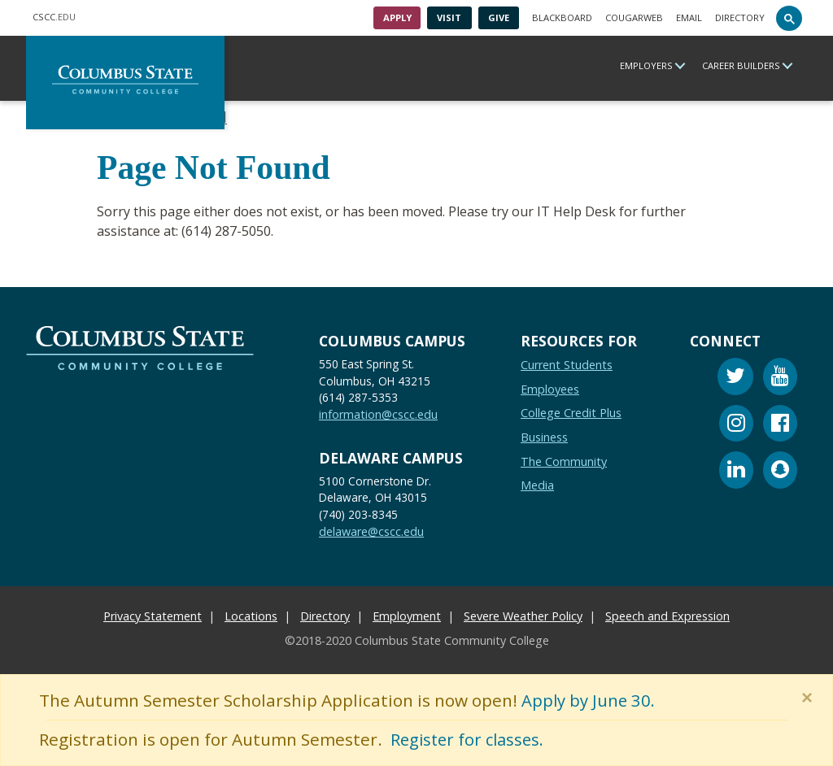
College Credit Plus (571, 412)
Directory (740, 17)
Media (537, 485)
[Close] (810, 697)
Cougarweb (634, 17)
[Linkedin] (736, 472)
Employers (646, 65)
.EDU (54, 17)
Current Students (567, 364)
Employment (407, 615)
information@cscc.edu (378, 414)
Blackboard (562, 17)
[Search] (789, 18)
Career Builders (741, 65)
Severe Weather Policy (523, 615)
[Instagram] (736, 425)
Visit (449, 17)
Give (498, 17)
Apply (397, 17)
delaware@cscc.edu (371, 531)
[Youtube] (780, 378)
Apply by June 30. (589, 700)
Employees (550, 388)
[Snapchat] (780, 472)
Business (544, 436)
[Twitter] (735, 378)
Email (689, 17)
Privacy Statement (152, 615)
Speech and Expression (667, 615)
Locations (251, 615)
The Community (564, 460)
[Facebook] (780, 425)
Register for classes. (470, 739)
